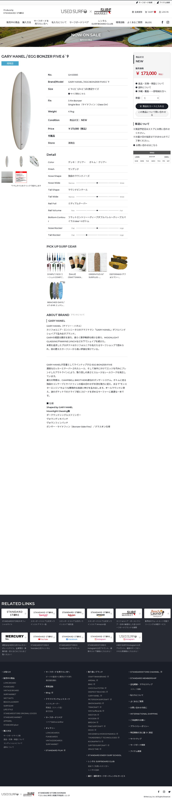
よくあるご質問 (136, 701)
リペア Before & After (54, 722)
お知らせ (7, 672)
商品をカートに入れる (152, 106)
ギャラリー (50, 728)
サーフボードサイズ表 (12, 736)
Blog (48, 693)
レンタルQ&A (93, 770)
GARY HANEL (93, 696)
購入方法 (7, 731)
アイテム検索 (165, 2)
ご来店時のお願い (137, 720)
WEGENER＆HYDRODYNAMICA (102, 734)
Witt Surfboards (95, 711)
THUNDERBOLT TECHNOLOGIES (102, 738)
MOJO (91, 730)
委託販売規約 (51, 680)
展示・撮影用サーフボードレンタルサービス (106, 776)
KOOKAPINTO (94, 741)
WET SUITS (8, 698)
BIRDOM (92, 722)
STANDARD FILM (54, 750)
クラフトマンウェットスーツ (58, 699)
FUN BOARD (9, 687)
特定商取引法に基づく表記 (141, 732)
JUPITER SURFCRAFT (97, 745)
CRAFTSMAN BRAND (97, 677)
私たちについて (136, 695)
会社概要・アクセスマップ (141, 684)
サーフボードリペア (54, 717)
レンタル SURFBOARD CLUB (101, 761)
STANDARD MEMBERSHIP (143, 678)
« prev (137, 157)
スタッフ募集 (135, 689)
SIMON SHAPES (94, 703)
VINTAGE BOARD (11, 690)
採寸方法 (49, 711)
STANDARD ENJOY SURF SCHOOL (104, 755)
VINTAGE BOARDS (54, 740)
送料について (9, 747)
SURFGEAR (8, 706)
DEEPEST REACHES (96, 692)
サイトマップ (135, 739)
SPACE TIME (93, 749)
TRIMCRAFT (93, 707)
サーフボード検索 (145, 2)
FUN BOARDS (52, 737)
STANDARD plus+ (11, 725)
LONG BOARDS (52, 733)
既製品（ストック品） (54, 707)
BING (90, 684)
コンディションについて (13, 743)
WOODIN (92, 718)
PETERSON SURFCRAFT (98, 699)
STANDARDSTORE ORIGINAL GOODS (20, 713)
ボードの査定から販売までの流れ (59, 677)
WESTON (92, 715)
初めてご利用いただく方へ (98, 766)
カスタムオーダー (53, 704)
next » (166, 157)
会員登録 (138, 12)
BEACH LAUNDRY (11, 702)
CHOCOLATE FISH (96, 688)
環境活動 (49, 686)
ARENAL (91, 680)
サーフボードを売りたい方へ (58, 672)
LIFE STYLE (8, 709)
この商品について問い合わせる (152, 113)
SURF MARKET (10, 694)
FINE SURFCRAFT (95, 726)
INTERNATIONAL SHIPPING (144, 714)
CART (151, 12)
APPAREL (8, 721)
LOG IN (165, 12)
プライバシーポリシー (139, 726)
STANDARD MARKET (13, 717)
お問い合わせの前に (138, 707)
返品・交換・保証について (14, 739)
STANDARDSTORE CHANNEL (144, 672)
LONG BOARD (10, 683)
